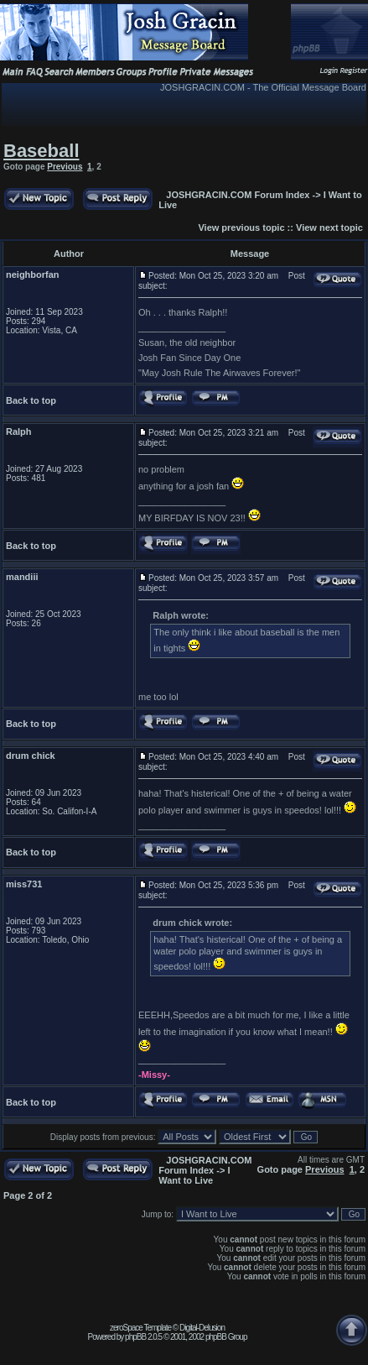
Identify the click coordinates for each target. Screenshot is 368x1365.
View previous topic (241, 227)
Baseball (41, 150)
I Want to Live (194, 1175)
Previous (64, 166)
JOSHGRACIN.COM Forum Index (237, 195)
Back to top (31, 400)
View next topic (329, 227)
